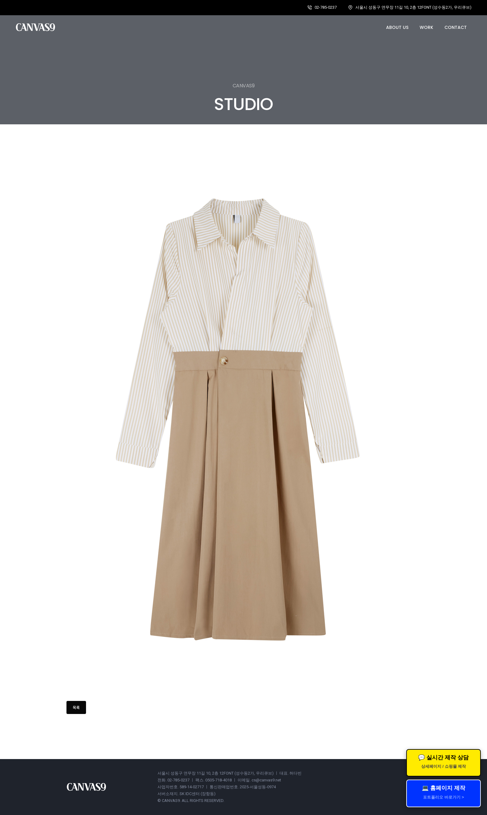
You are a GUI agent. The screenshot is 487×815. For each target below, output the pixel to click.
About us (397, 27)
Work (426, 27)
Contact (455, 27)
